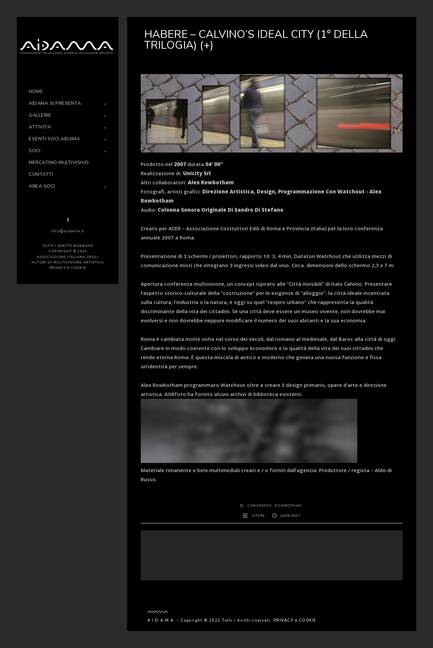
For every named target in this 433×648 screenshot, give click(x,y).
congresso (259, 505)
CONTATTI (41, 174)
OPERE (258, 515)
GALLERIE (40, 115)
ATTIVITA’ (40, 127)
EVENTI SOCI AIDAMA (54, 139)
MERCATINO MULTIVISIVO (59, 162)
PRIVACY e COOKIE (67, 267)
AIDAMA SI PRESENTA (55, 103)
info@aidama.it (67, 231)
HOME (36, 91)
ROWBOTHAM (288, 505)
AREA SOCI (42, 186)
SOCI (34, 150)
